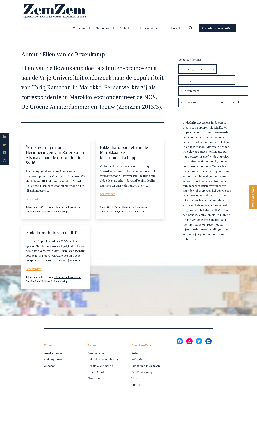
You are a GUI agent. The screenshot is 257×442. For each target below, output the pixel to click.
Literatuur (94, 378)
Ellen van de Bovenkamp (67, 207)
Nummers (102, 28)
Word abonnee (53, 353)
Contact (175, 28)
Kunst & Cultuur (109, 211)
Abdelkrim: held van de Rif (51, 232)
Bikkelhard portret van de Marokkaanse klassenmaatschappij (124, 152)
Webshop (79, 28)
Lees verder (33, 199)
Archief (124, 28)
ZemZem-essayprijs (144, 372)
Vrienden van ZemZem (217, 28)
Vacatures (137, 378)
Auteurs (136, 353)
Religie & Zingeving (100, 366)
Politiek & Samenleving (54, 211)
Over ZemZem (149, 28)
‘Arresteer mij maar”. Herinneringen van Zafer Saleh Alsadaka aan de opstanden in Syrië (55, 155)
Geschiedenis (33, 211)
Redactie (136, 359)
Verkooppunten (54, 359)
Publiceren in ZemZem (146, 366)
